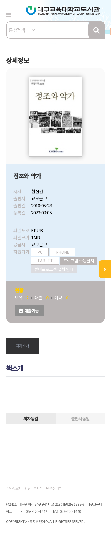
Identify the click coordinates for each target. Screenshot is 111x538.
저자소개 (22, 345)
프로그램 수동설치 (78, 261)
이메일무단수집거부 (48, 488)
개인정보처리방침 (18, 488)
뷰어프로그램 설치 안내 (53, 269)
